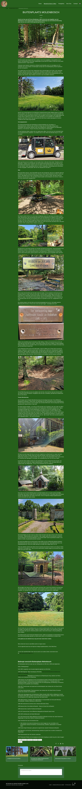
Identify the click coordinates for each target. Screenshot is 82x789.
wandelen (35, 739)
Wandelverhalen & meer (13, 8)
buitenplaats (30, 739)
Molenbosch (24, 739)
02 (8, 748)
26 (56, 748)
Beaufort (20, 741)
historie (40, 739)
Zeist (19, 739)
